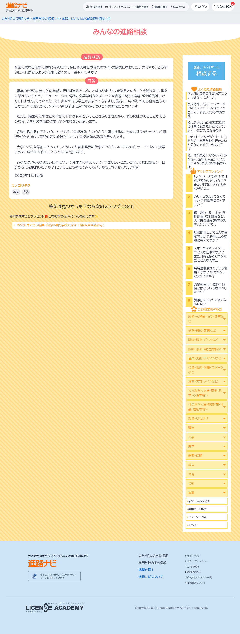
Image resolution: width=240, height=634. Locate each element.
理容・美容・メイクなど (203, 381)
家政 (191, 492)
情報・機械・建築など (202, 330)
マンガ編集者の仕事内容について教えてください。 (207, 95)
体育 (191, 474)
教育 (191, 464)
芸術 (191, 483)
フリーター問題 (197, 517)
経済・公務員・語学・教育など (206, 319)
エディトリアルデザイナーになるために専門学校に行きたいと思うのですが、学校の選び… (207, 142)
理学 (191, 427)
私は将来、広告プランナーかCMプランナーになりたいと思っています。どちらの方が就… (207, 110)
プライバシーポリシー (197, 561)
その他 (192, 525)
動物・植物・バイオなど (203, 339)
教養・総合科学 (198, 418)
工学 (191, 437)
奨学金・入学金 (197, 509)
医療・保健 (195, 455)
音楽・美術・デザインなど (204, 358)
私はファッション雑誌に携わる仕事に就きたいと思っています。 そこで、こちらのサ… (207, 126)
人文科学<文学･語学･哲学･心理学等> (205, 393)
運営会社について (195, 583)
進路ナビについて (151, 576)
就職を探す (146, 569)
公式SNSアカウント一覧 (198, 577)
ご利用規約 (192, 566)
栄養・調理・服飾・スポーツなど (205, 370)
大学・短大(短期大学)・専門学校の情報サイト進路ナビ (38, 18)
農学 (191, 446)
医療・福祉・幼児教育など (205, 349)
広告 (26, 191)
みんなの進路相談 (86, 18)
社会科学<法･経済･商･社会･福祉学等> (205, 407)
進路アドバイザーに (207, 71)
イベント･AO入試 (198, 501)
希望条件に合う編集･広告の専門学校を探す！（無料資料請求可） (60, 225)
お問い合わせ (193, 572)
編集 (16, 191)
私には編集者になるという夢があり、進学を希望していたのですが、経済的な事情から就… (207, 161)
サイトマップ (192, 556)
